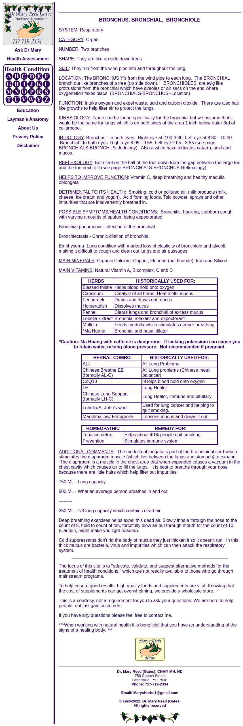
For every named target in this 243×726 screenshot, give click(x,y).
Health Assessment (28, 58)
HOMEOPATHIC (103, 428)
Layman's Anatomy (27, 119)
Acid (127, 197)
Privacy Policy (27, 136)
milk (192, 192)
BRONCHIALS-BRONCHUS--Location (150, 93)
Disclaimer (27, 145)
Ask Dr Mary (28, 50)
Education (28, 110)
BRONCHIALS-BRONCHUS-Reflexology (163, 167)
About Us (28, 128)
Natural (102, 270)
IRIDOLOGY (71, 137)
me (168, 615)
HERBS (96, 281)
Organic (105, 260)
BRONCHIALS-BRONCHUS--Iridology (97, 147)
